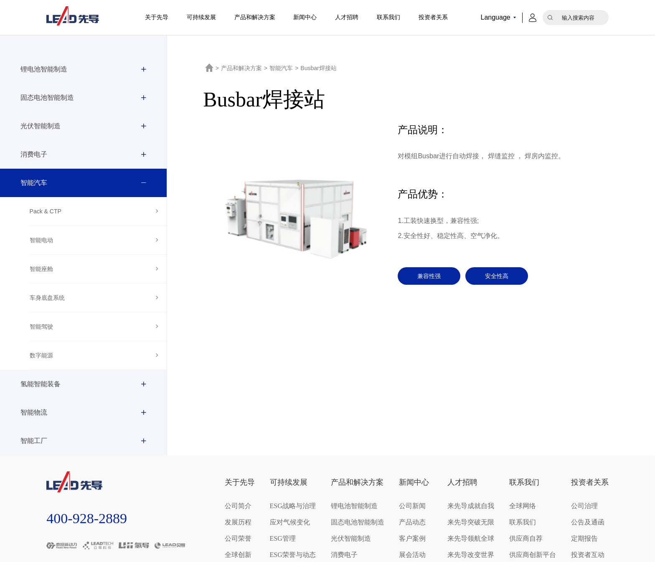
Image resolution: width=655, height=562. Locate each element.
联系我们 (388, 17)
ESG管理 (283, 538)
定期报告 (584, 538)
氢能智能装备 (40, 383)
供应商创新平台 (532, 554)
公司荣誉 (238, 538)
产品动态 (412, 522)
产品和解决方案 (254, 17)
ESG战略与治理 (293, 505)
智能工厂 (33, 440)
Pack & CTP (45, 211)
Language (495, 17)
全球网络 (522, 505)
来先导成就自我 (470, 505)
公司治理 (584, 505)
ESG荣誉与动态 (293, 554)
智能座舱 (41, 269)
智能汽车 (33, 182)
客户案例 (412, 538)
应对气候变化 (290, 522)
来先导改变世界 (470, 554)
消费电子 (33, 154)
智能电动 (41, 240)
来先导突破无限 (470, 522)
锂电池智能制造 (43, 69)
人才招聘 (346, 17)
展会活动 (412, 554)
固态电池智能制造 (47, 97)
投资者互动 (587, 554)
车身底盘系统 (47, 297)
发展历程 (238, 522)
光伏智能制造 (40, 125)
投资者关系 (433, 17)
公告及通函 (587, 522)
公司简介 (238, 505)
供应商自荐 (526, 538)
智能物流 (33, 412)
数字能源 (41, 355)
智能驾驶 (41, 326)
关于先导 (156, 17)
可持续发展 (201, 17)
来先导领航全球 (470, 538)
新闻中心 (305, 17)
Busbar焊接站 (318, 68)
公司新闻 (412, 505)
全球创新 (238, 554)
